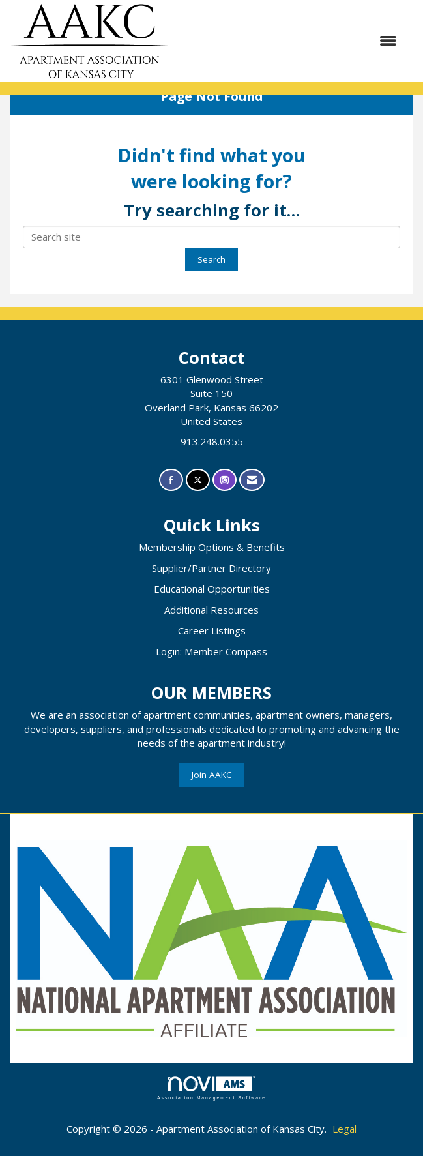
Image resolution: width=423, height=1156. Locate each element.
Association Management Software (211, 1088)
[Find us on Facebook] (171, 480)
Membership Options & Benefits (212, 547)
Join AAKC (212, 774)
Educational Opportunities (212, 588)
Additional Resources (211, 609)
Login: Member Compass (211, 651)
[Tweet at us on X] (198, 480)
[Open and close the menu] (289, 40)
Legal (344, 1128)
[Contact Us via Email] (252, 480)
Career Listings (212, 630)
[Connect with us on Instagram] (224, 480)
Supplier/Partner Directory (211, 567)
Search (211, 259)
